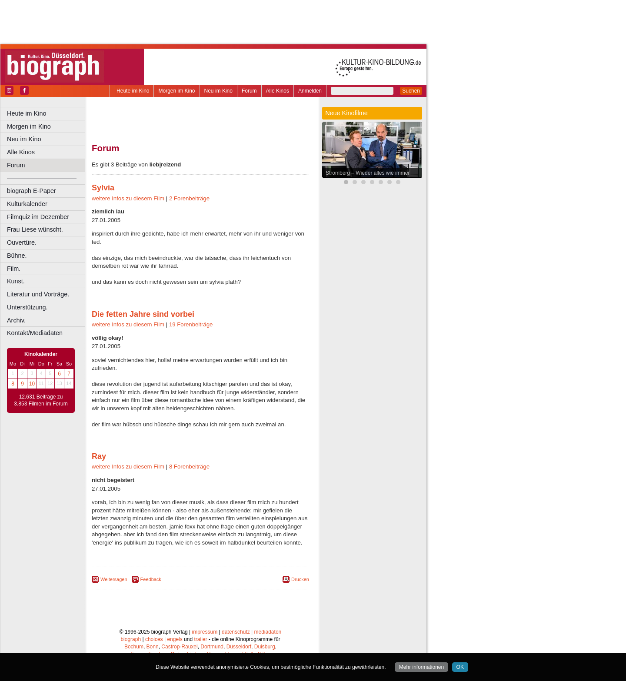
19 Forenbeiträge (191, 324)
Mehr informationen (421, 667)
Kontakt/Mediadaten (35, 332)
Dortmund (211, 647)
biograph (130, 639)
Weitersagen (113, 579)
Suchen (411, 91)
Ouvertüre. (22, 242)
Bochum (133, 647)
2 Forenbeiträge (189, 198)
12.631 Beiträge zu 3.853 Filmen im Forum (40, 400)
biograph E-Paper (31, 190)
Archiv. (16, 320)
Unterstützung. (27, 307)
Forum (249, 91)
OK (460, 667)
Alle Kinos (277, 91)
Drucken (300, 579)
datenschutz (236, 632)
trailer (200, 639)
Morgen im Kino (176, 91)
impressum (205, 632)
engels (174, 639)
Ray (99, 456)
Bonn (153, 647)
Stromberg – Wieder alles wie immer (368, 173)
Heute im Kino (133, 91)
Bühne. (17, 255)
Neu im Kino (218, 91)
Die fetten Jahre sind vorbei (143, 314)
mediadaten (268, 632)
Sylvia (103, 187)
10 (32, 384)
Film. (13, 268)
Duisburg (264, 647)
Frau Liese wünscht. (35, 229)
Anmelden (310, 91)
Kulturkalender (27, 203)
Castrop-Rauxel (179, 647)
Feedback (150, 579)
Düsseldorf (238, 647)
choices (154, 639)
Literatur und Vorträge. (38, 294)
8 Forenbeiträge (189, 466)
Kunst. (16, 281)
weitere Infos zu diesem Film (128, 198)
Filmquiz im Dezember (38, 216)
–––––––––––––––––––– (42, 178)
